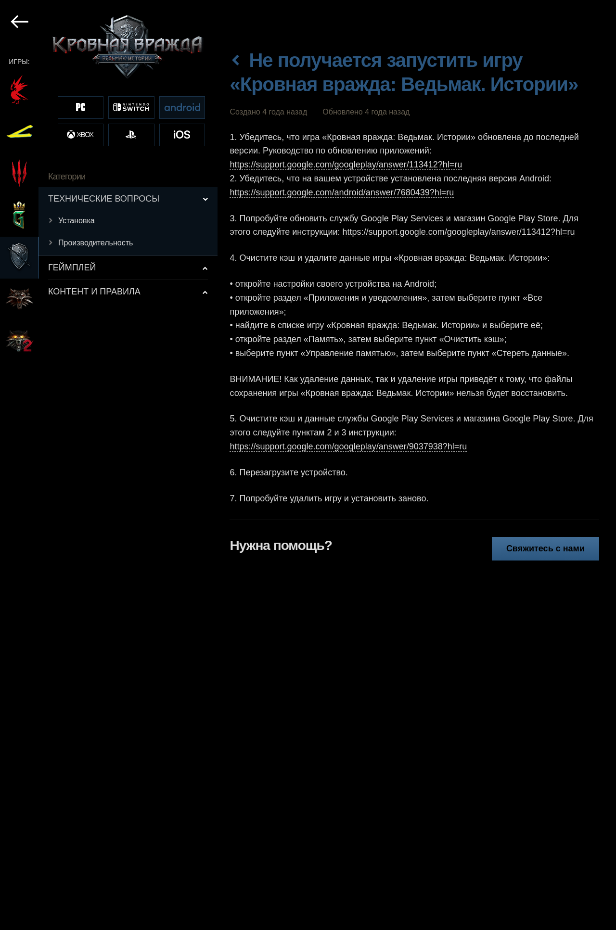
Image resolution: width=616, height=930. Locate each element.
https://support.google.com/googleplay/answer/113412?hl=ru (346, 164)
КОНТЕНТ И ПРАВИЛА (94, 291)
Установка (76, 221)
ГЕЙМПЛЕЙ (72, 267)
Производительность (95, 243)
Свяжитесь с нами (545, 548)
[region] (109, 465)
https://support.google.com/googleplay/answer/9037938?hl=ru (348, 446)
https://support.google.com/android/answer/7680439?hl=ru (342, 192)
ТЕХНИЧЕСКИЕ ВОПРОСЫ (103, 199)
